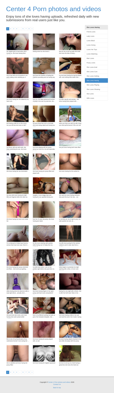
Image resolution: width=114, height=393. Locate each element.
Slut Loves (90, 94)
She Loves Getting (93, 76)
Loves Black (91, 40)
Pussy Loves (91, 63)
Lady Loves (90, 36)
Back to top (57, 387)
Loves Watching (92, 54)
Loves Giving (91, 45)
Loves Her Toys (92, 49)
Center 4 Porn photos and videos (53, 9)
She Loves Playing (93, 85)
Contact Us (57, 384)
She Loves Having (93, 80)
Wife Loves (90, 98)
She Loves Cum (92, 71)
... (19, 28)
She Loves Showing (93, 89)
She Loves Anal (92, 67)
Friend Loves (91, 32)
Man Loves (90, 58)
